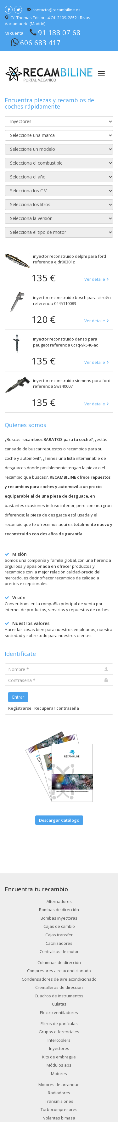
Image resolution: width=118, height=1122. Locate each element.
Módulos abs (59, 1065)
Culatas (59, 1004)
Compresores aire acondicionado (59, 970)
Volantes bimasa (59, 1118)
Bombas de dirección (59, 909)
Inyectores (59, 1048)
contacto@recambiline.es (56, 10)
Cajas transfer (59, 935)
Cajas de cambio (59, 926)
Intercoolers (59, 1040)
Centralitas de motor (59, 951)
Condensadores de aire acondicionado (59, 979)
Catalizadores (59, 943)
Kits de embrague (59, 1057)
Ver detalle (94, 279)
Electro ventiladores (59, 1012)
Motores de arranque (59, 1084)
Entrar (18, 697)
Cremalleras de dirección (59, 987)
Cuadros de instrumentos (59, 996)
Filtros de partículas (59, 1023)
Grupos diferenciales (59, 1032)
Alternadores (59, 901)
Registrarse (19, 708)
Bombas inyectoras (59, 918)
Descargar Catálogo (59, 820)
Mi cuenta (14, 33)
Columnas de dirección (59, 962)
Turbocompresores (59, 1109)
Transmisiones (59, 1101)
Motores (59, 1073)
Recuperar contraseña (56, 708)
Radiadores (59, 1093)
